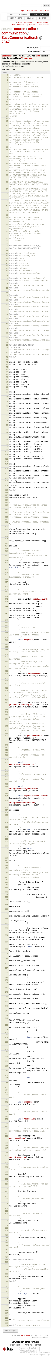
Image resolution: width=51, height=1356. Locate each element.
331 (6, 1299)
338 (6, 1323)
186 (6, 769)
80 (7, 379)
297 (6, 1194)
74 (7, 364)
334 (6, 1313)
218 (6, 885)
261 (6, 1066)
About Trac (44, 10)
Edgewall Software (29, 1350)
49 (7, 271)
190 (6, 779)
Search (30, 18)
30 (7, 205)
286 (6, 1155)
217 (6, 882)
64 (7, 328)
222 (6, 897)
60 (7, 309)
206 (6, 841)
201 (6, 822)
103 (6, 461)
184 (6, 760)
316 (6, 1252)
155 (6, 647)
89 (7, 411)
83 (7, 387)
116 (6, 505)
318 (6, 1260)
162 (6, 673)
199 (6, 815)
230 (6, 928)
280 (6, 1133)
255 (6, 1042)
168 (6, 695)
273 (6, 1109)
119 (6, 517)
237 (6, 968)
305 (6, 1218)
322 (6, 1274)
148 (6, 625)
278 (6, 1126)
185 (6, 762)
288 (6, 1165)
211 (6, 863)
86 (7, 397)
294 (6, 1184)
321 (6, 1269)
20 (7, 147)
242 (6, 987)
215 (6, 877)
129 (6, 551)
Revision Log (43, 25)
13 (7, 116)
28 (7, 194)
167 (6, 690)
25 (7, 175)
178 (6, 736)
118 (6, 512)
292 (6, 1179)
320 (6, 1265)
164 (6, 681)
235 (6, 959)
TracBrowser (25, 1335)
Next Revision (17, 25)
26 (7, 182)
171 (6, 709)
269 (6, 1095)
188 (6, 774)
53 (7, 281)
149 (6, 628)
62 (7, 319)
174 (6, 719)
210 (6, 860)
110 (6, 490)
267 (6, 1090)
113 (6, 498)
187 (6, 772)
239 (6, 977)
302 (6, 1209)
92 (7, 425)
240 (6, 980)
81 (7, 382)
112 (6, 495)
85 (7, 392)
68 (7, 345)
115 (6, 502)
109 (6, 485)
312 (6, 1240)
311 (6, 1238)
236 (6, 963)
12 (7, 109)
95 (7, 435)
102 (6, 459)
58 (7, 300)
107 (6, 478)
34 (7, 224)
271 (6, 1102)
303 (6, 1211)
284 (6, 1148)
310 (6, 1235)
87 (7, 401)
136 (6, 580)
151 (6, 633)
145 (6, 613)
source (19, 29)
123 (6, 529)
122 (6, 527)
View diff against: (37, 47)
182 (6, 752)
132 (6, 563)
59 (7, 305)
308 (6, 1228)
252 (6, 1032)
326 (6, 1286)
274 (6, 1112)
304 (6, 1213)
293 (6, 1182)
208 (6, 849)
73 (7, 362)
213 (6, 868)
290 (6, 1172)
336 (6, 1318)
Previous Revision (25, 22)
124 (6, 536)
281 (6, 1136)
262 (6, 1071)
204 (6, 836)
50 (7, 273)
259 (6, 1056)
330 (6, 1296)
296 (6, 1191)
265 (6, 1083)
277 (6, 1124)
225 (6, 909)
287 (6, 1162)
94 (7, 432)
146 (6, 620)
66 (7, 338)
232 (6, 942)
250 (6, 1025)
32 (7, 215)
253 (6, 1035)
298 (6, 1196)
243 (6, 992)
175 (6, 726)
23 (7, 163)
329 (6, 1294)
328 (6, 1291)
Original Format (33, 1345)
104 (6, 464)
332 (6, 1306)
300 (6, 1201)
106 (6, 473)
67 (7, 343)
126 (6, 543)
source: (7, 29)
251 (6, 1030)
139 (6, 589)
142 (6, 599)
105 (6, 469)
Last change (7, 56)
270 (6, 1100)
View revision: (34, 52)
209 (6, 858)
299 (6, 1199)
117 (6, 510)
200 (6, 817)
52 (7, 278)
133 (6, 570)
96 (7, 440)
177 (6, 733)
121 (6, 522)
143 (6, 601)
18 (7, 135)
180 (6, 748)
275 (6, 1116)
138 (6, 587)
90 (7, 416)
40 (7, 248)
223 (6, 899)
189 (6, 777)
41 (7, 251)
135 (6, 575)
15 (7, 121)
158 (6, 657)
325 (6, 1284)
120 (6, 519)
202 (6, 827)
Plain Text (15, 1345)
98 (7, 447)
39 (7, 246)
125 (6, 539)
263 (6, 1075)
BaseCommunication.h (19, 37)
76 (7, 369)
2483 (38, 56)
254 (6, 1037)
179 (6, 745)
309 (6, 1230)
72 (7, 359)
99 (7, 449)
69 (7, 347)
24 (7, 170)
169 (6, 700)
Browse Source (39, 15)
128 (6, 548)
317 (6, 1257)
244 (6, 997)
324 (6, 1281)
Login (22, 10)
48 (7, 268)
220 (6, 892)
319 (6, 1262)
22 (7, 156)
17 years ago (26, 58)
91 (7, 420)
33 (7, 217)
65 (7, 333)
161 (6, 671)
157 (6, 654)
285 (6, 1153)
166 (6, 688)
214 (6, 873)
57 (7, 295)
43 (7, 256)
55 (7, 288)
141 (6, 597)
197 (6, 810)
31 (7, 210)
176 (6, 731)
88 (7, 406)
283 (6, 1145)
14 (7, 119)
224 (6, 904)
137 (6, 582)
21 (7, 149)
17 (7, 130)
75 (7, 367)
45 (7, 261)
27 (7, 189)
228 (6, 923)
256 (6, 1047)
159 (6, 662)
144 (6, 606)
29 (7, 201)
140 (6, 592)
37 (7, 241)
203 (6, 830)
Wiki (11, 15)
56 (7, 293)
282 (6, 1143)
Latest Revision (42, 22)
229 (6, 926)
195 (6, 801)
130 (6, 556)
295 (6, 1189)
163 (6, 678)
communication (14, 33)
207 (6, 846)
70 (7, 352)
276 (6, 1119)
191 (6, 784)
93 (7, 430)
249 (6, 1018)
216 (6, 880)
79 (7, 377)
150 (6, 630)
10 (7, 102)
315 (6, 1250)
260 (6, 1061)
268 (6, 1092)
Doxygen (43, 18)
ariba (32, 29)
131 (6, 560)
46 (7, 263)
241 (6, 982)
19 (7, 140)
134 (6, 572)
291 (6, 1174)
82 (7, 384)
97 (7, 444)
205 (6, 839)
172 (6, 712)
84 (7, 389)
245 (6, 1001)
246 (6, 1006)
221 (6, 895)
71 (7, 357)
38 (7, 243)
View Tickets (16, 18)
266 (6, 1087)
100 (6, 452)
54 (7, 283)
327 (6, 1289)
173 (6, 714)
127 (6, 546)
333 (6, 1310)
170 (6, 702)
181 (6, 750)
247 (6, 1011)
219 (6, 887)
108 (6, 481)
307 (6, 1225)
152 (6, 637)
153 (6, 640)
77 (7, 372)
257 (6, 1049)
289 (6, 1167)
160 (6, 666)
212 (6, 865)
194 (6, 796)
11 (7, 104)
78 (7, 374)
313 (6, 1243)
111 (6, 492)
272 (6, 1107)
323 (6, 1277)
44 (7, 258)
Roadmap (23, 15)
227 (6, 918)
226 (6, 914)
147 (6, 623)
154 (6, 645)
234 (6, 954)
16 (7, 126)
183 (6, 755)
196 (6, 807)
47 (7, 266)
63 (7, 324)
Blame (32, 25)
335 (6, 1315)
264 (6, 1078)
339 (6, 1325)
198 (6, 813)
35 (7, 231)
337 (6, 1320)
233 (6, 949)
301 (6, 1204)
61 (7, 314)
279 (6, 1129)
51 (7, 276)
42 (7, 253)
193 (6, 793)
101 (6, 454)
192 (6, 786)
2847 (5, 42)
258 (6, 1052)
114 (6, 500)
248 (6, 1016)
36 (7, 238)
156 (6, 650)
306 (6, 1221)
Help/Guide (32, 10)
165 (6, 683)
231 (6, 935)
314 (6, 1245)
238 (6, 973)
